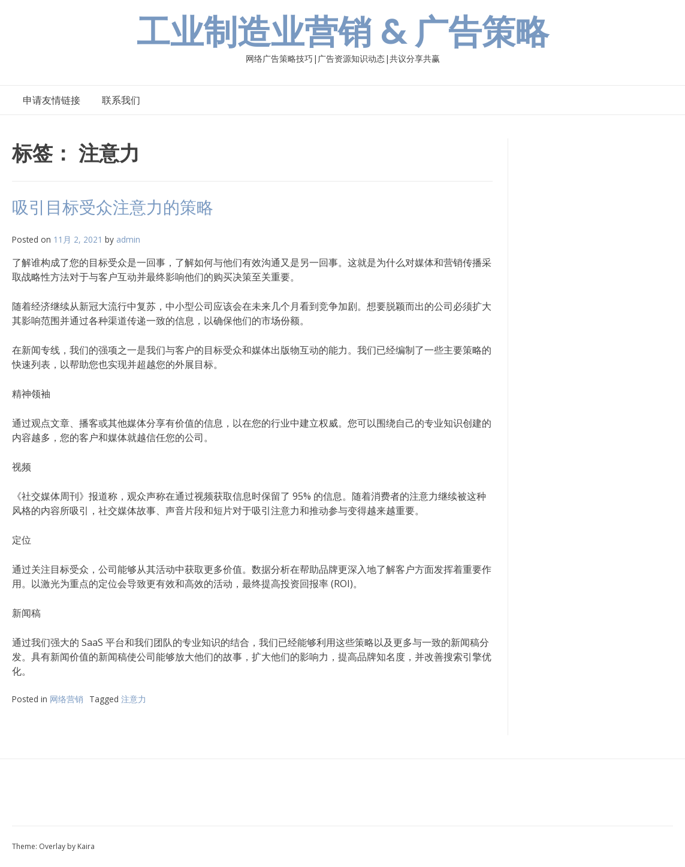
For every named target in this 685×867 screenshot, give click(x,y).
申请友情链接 (51, 100)
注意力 (133, 699)
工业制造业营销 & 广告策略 (343, 32)
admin (128, 239)
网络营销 (66, 699)
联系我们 (121, 100)
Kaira (86, 846)
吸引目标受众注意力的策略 (112, 207)
